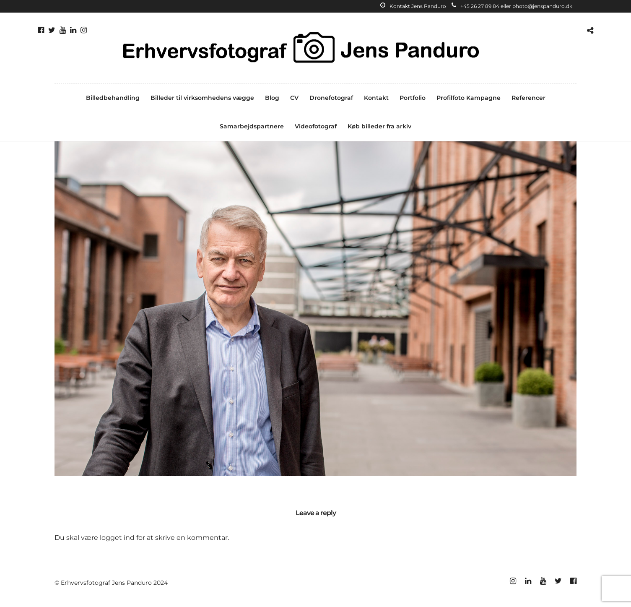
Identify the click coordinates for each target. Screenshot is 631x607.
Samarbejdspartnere (252, 126)
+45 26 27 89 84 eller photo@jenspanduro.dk (512, 6)
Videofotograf (316, 126)
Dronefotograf (331, 98)
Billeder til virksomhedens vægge (202, 98)
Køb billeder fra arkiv (379, 126)
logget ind (117, 538)
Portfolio (413, 98)
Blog (272, 98)
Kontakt (376, 98)
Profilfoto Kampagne (468, 98)
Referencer (528, 98)
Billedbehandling (113, 98)
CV (294, 98)
